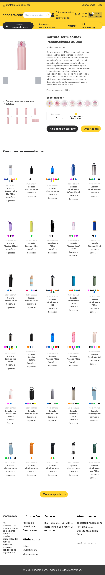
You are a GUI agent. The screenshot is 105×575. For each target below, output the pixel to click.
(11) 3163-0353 (85, 526)
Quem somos (30, 530)
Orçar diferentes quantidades (76, 116)
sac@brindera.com (87, 543)
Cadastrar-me (30, 549)
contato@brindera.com (89, 522)
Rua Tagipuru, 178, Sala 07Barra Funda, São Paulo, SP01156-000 (58, 526)
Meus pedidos (30, 553)
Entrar (26, 545)
